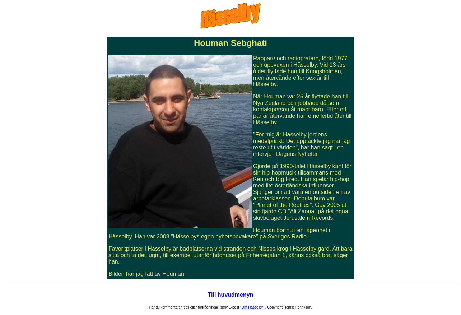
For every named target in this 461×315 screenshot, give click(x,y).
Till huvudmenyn (230, 295)
